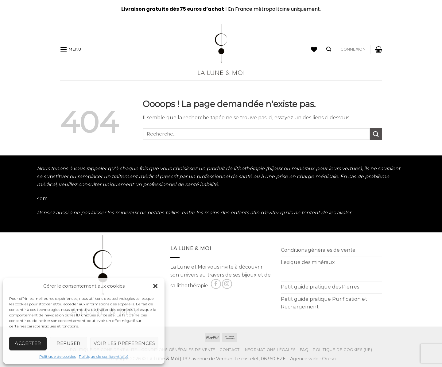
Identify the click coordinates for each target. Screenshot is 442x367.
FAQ (304, 349)
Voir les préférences (124, 343)
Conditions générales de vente (178, 349)
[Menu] (70, 49)
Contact (229, 349)
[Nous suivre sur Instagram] (227, 284)
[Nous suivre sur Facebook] (216, 284)
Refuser (68, 343)
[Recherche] (328, 49)
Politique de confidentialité (104, 356)
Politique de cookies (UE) (342, 349)
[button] (155, 286)
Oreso (329, 358)
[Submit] (376, 134)
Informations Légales (270, 349)
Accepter (28, 343)
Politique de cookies (57, 356)
